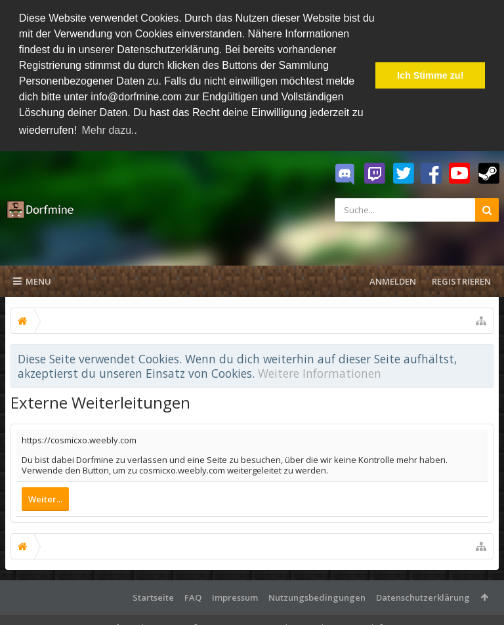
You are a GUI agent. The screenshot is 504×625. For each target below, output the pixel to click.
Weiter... (45, 498)
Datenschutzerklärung (423, 597)
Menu (32, 280)
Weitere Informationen (319, 372)
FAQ (192, 597)
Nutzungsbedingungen (317, 597)
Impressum (235, 597)
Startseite (153, 597)
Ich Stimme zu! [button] (430, 75)
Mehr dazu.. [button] (108, 130)
